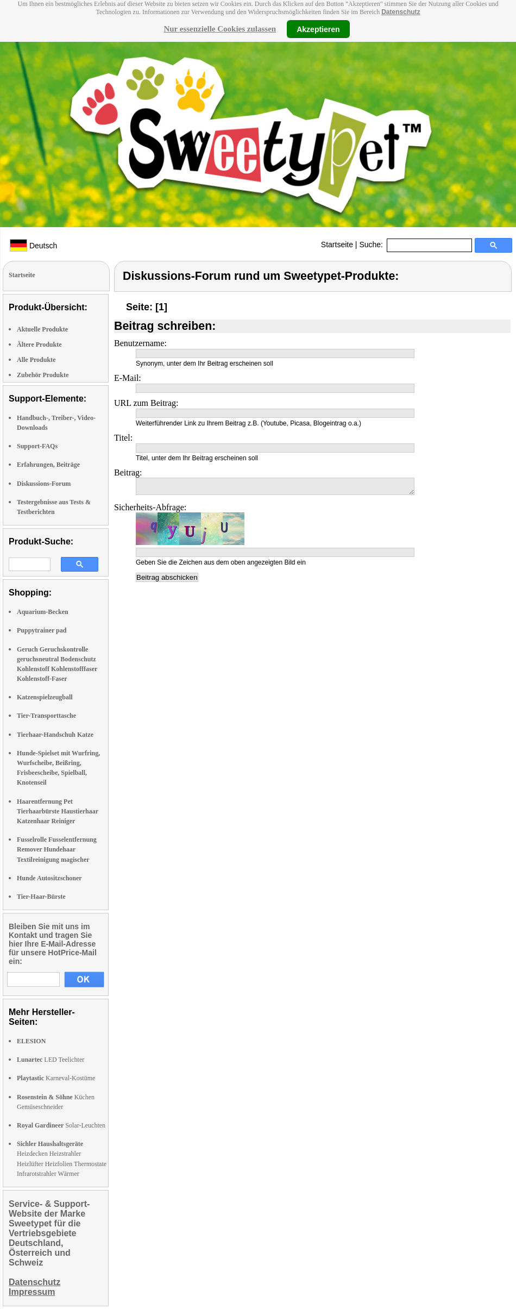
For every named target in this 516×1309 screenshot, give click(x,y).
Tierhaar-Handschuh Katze (55, 734)
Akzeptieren (318, 28)
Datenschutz (400, 12)
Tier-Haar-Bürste (41, 896)
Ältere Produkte (39, 344)
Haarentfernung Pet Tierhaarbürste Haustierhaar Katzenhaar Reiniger (57, 811)
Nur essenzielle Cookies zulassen (219, 28)
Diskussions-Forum (44, 483)
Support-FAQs (37, 446)
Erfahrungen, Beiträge (48, 464)
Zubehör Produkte (42, 375)
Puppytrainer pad (41, 630)
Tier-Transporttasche (46, 715)
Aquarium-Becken (42, 612)
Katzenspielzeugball (45, 697)
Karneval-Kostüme (56, 1078)
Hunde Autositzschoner (49, 878)
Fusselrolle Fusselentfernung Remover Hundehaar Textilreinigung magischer (57, 849)
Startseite (337, 244)
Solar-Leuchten (61, 1125)
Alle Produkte (36, 360)
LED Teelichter (50, 1059)
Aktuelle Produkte (42, 329)
